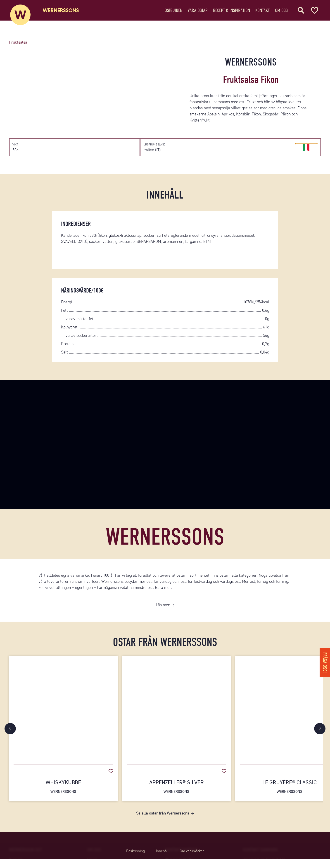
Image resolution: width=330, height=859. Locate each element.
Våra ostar (198, 12)
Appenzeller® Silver (176, 793)
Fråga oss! (324, 660)
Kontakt (262, 12)
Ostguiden (173, 12)
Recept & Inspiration (231, 12)
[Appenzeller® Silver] (176, 714)
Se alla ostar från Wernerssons (162, 819)
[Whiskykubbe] (63, 714)
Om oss (281, 12)
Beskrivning (131, 851)
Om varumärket (195, 851)
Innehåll (162, 851)
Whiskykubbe (63, 793)
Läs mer (163, 611)
